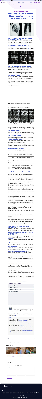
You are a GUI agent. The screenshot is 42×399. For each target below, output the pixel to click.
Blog (10, 2)
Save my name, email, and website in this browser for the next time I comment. (15, 378)
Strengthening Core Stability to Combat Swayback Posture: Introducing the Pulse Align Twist (10, 357)
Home (1, 2)
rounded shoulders (16, 47)
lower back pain (30, 48)
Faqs (8, 2)
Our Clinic (5, 2)
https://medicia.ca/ (22, 325)
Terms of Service (23, 397)
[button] (10, 342)
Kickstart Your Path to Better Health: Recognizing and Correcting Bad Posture (21, 356)
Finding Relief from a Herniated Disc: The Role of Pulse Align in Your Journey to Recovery (31, 356)
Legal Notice (16, 315)
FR (31, 2)
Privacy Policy (18, 397)
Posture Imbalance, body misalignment (21, 11)
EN (30, 2)
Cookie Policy (27, 397)
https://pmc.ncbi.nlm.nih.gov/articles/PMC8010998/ (23, 320)
